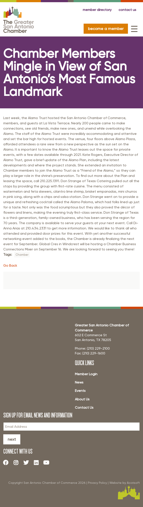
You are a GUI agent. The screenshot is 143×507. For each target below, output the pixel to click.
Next (12, 439)
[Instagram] (17, 462)
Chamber (22, 254)
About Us (82, 399)
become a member (106, 28)
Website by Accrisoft (124, 482)
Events (80, 391)
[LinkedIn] (38, 462)
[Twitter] (28, 462)
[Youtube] (48, 462)
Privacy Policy (97, 482)
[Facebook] (7, 462)
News (79, 382)
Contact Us (84, 407)
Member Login (86, 374)
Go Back (10, 265)
